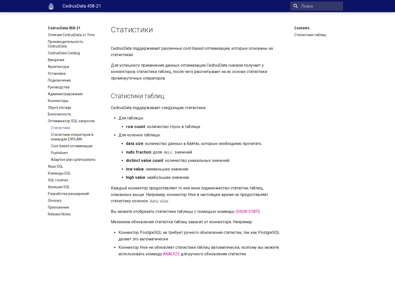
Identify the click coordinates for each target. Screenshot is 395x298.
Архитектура (58, 67)
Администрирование (65, 94)
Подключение (59, 80)
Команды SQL (59, 173)
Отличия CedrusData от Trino (71, 35)
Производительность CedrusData (65, 44)
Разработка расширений (68, 194)
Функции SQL (59, 187)
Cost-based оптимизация (71, 146)
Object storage (59, 108)
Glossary (54, 200)
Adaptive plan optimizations (73, 160)
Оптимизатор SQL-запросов (71, 121)
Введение (56, 60)
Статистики (60, 128)
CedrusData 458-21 (64, 28)
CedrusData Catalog (64, 53)
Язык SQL (55, 166)
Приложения (58, 207)
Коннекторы (58, 101)
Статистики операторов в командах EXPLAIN (72, 137)
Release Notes (59, 214)
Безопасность (59, 114)
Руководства (59, 87)
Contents (302, 28)
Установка (56, 73)
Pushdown (59, 153)
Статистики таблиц (310, 35)
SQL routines (58, 180)
